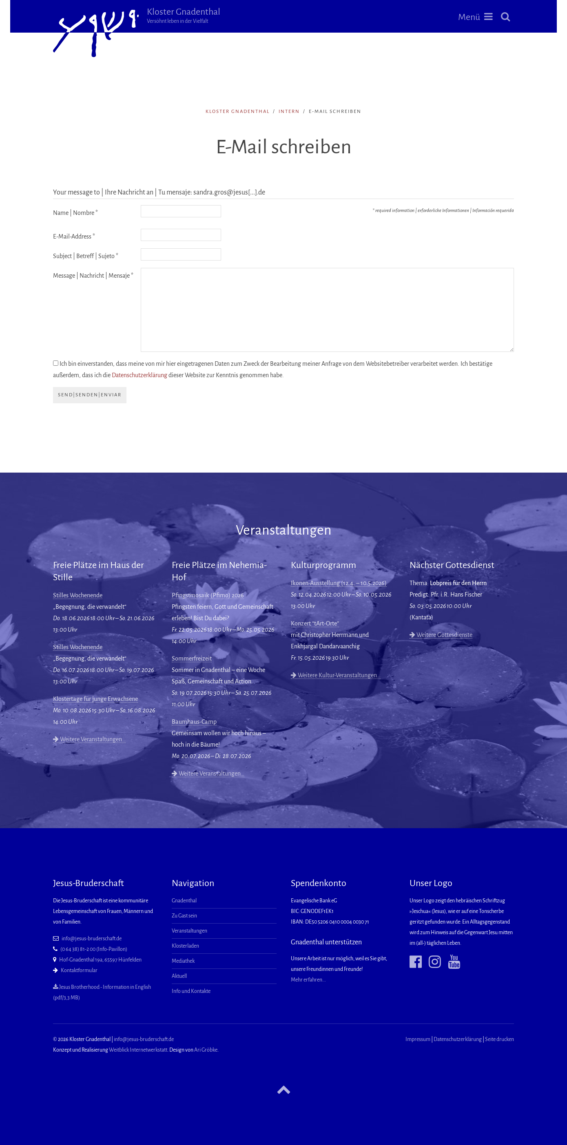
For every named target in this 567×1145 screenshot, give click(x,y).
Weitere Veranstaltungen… (89, 739)
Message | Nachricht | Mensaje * (93, 275)
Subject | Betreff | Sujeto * (85, 256)
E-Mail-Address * (74, 236)
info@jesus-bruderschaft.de (92, 939)
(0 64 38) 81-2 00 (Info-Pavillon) (93, 949)
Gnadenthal (184, 901)
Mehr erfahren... (308, 980)
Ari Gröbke (205, 1050)
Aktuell (179, 976)
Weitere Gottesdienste (441, 635)
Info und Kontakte (191, 991)
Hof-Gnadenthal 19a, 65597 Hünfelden (100, 960)
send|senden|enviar (90, 395)
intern (289, 111)
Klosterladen (185, 946)
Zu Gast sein (184, 916)
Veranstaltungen (189, 931)
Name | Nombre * (75, 213)
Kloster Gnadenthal (183, 15)
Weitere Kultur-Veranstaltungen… (336, 675)
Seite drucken (499, 1039)
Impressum (417, 1039)
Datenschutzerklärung (139, 375)
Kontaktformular (79, 970)
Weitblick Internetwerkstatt (138, 1050)
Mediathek (183, 961)
